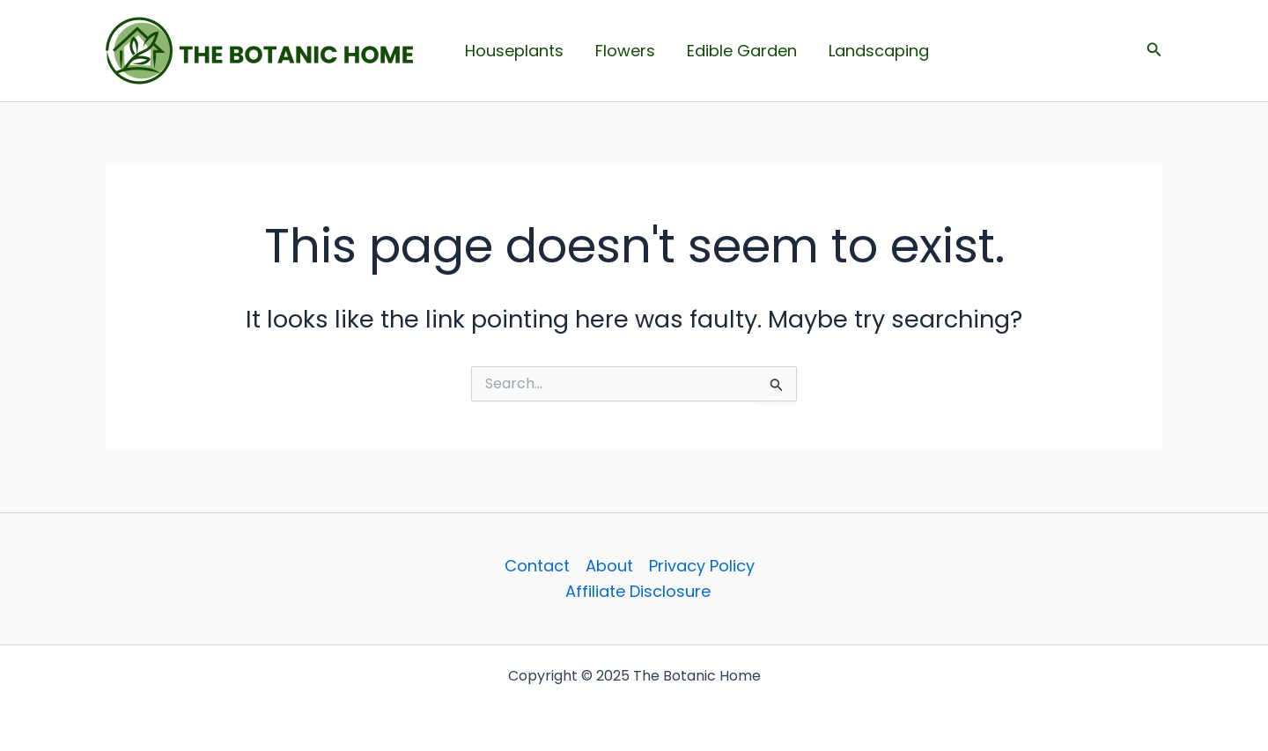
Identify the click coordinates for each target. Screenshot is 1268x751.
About (609, 566)
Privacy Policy (702, 566)
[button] (1154, 51)
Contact (537, 566)
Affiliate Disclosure (638, 591)
